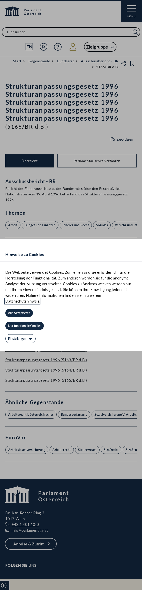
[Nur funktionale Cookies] (24, 326)
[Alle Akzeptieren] (19, 313)
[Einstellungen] (20, 338)
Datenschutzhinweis (22, 301)
